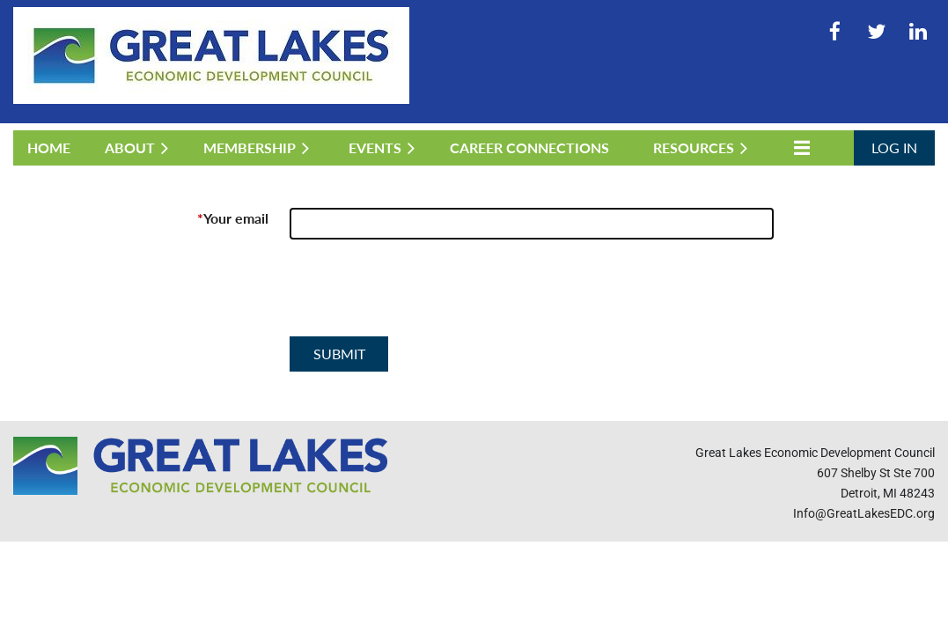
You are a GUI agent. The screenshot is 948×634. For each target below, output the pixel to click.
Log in (894, 147)
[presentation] (423, 295)
